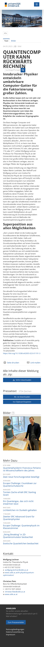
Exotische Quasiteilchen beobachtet (20, 543)
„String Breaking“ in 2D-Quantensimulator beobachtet (18, 535)
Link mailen (35, 362)
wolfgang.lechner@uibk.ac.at (16, 570)
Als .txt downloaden (22, 397)
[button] (23, 70)
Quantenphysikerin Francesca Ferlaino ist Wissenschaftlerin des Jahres (22, 469)
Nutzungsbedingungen (15, 629)
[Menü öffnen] (36, 4)
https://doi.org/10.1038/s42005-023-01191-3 (21, 353)
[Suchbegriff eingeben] (15, 70)
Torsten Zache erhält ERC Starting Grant (19, 493)
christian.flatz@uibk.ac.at (15, 591)
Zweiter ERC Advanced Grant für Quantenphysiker (18, 518)
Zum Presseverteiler (16, 622)
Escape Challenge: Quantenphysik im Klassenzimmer (21, 527)
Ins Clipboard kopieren (22, 402)
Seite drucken (13, 362)
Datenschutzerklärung (15, 632)
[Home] (13, 5)
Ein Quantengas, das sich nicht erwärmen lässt (18, 502)
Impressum (10, 634)
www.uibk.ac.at (11, 594)
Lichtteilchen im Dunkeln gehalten (20, 510)
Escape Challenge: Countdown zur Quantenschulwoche (19, 484)
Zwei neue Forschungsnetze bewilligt (21, 476)
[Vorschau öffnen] (22, 433)
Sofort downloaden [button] (22, 380)
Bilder (7, 413)
